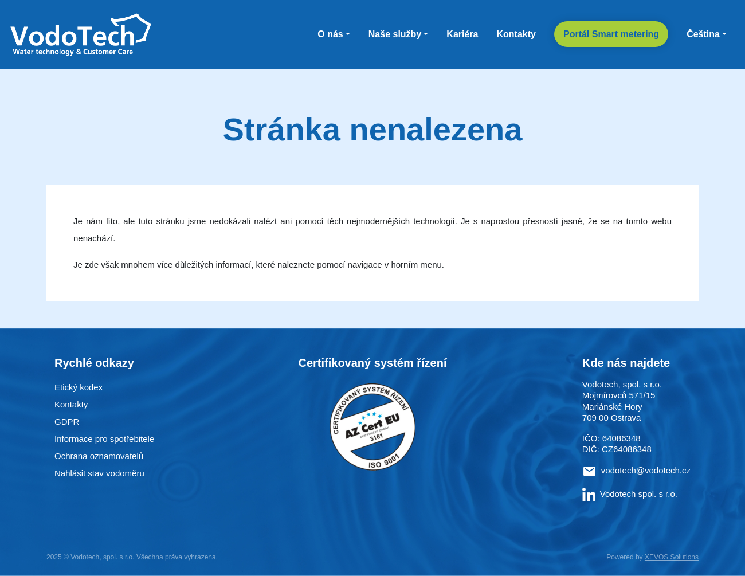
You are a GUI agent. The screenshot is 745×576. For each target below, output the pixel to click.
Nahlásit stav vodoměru (99, 473)
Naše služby (394, 34)
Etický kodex (78, 387)
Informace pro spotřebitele (104, 439)
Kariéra (462, 34)
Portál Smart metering (611, 34)
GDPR (66, 421)
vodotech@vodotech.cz (646, 470)
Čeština (703, 34)
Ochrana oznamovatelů (98, 456)
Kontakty (516, 34)
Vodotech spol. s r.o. (629, 494)
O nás (330, 34)
